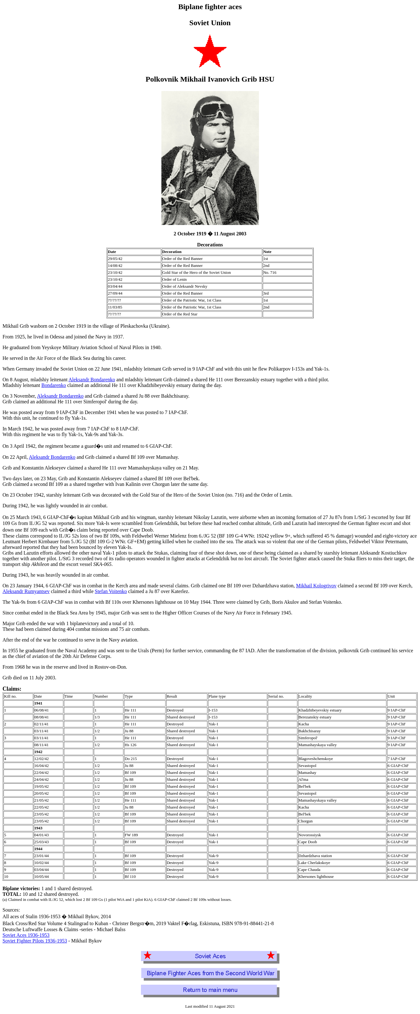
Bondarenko (54, 385)
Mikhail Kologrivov (316, 585)
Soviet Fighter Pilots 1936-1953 (35, 940)
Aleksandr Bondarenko (92, 379)
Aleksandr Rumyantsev (26, 591)
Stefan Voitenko (111, 591)
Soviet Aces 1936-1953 (26, 935)
